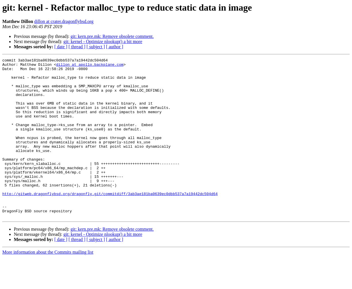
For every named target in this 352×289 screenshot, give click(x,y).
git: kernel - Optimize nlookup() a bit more (102, 41)
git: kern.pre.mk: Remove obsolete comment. (112, 36)
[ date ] (60, 46)
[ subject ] (96, 46)
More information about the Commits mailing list (47, 284)
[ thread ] (76, 46)
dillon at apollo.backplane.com (89, 66)
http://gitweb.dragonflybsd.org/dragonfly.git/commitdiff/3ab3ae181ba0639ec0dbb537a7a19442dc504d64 (110, 221)
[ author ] (114, 46)
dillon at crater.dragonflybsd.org (63, 21)
